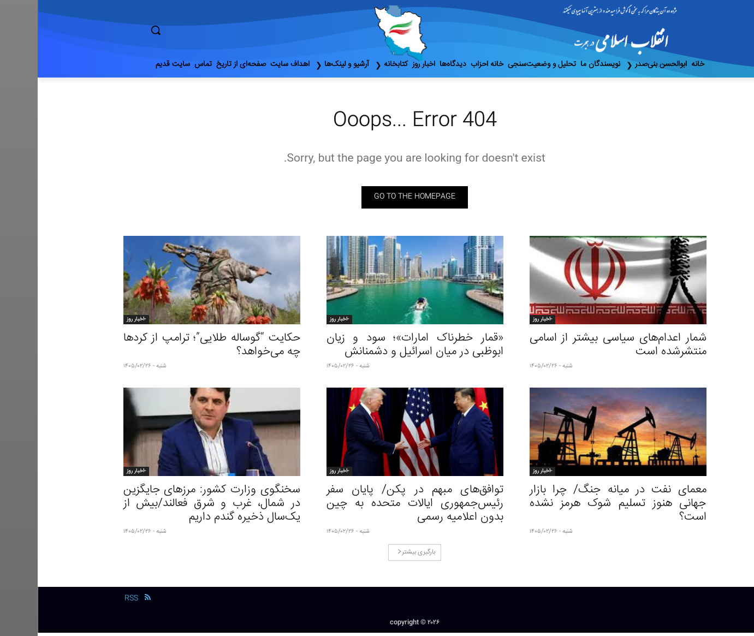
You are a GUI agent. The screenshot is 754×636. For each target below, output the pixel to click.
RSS (93, 602)
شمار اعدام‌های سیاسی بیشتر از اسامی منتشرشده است (580, 348)
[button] (202, 30)
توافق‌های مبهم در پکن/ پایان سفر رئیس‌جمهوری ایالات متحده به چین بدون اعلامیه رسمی (377, 507)
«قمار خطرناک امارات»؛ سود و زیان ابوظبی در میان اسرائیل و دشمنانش (377, 348)
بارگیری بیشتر (378, 555)
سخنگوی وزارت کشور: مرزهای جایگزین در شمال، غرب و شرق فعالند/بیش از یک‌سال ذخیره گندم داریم (174, 507)
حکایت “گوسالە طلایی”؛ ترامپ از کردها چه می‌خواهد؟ (174, 348)
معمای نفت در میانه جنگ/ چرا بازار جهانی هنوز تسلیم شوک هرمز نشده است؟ (580, 507)
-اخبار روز (504, 322)
